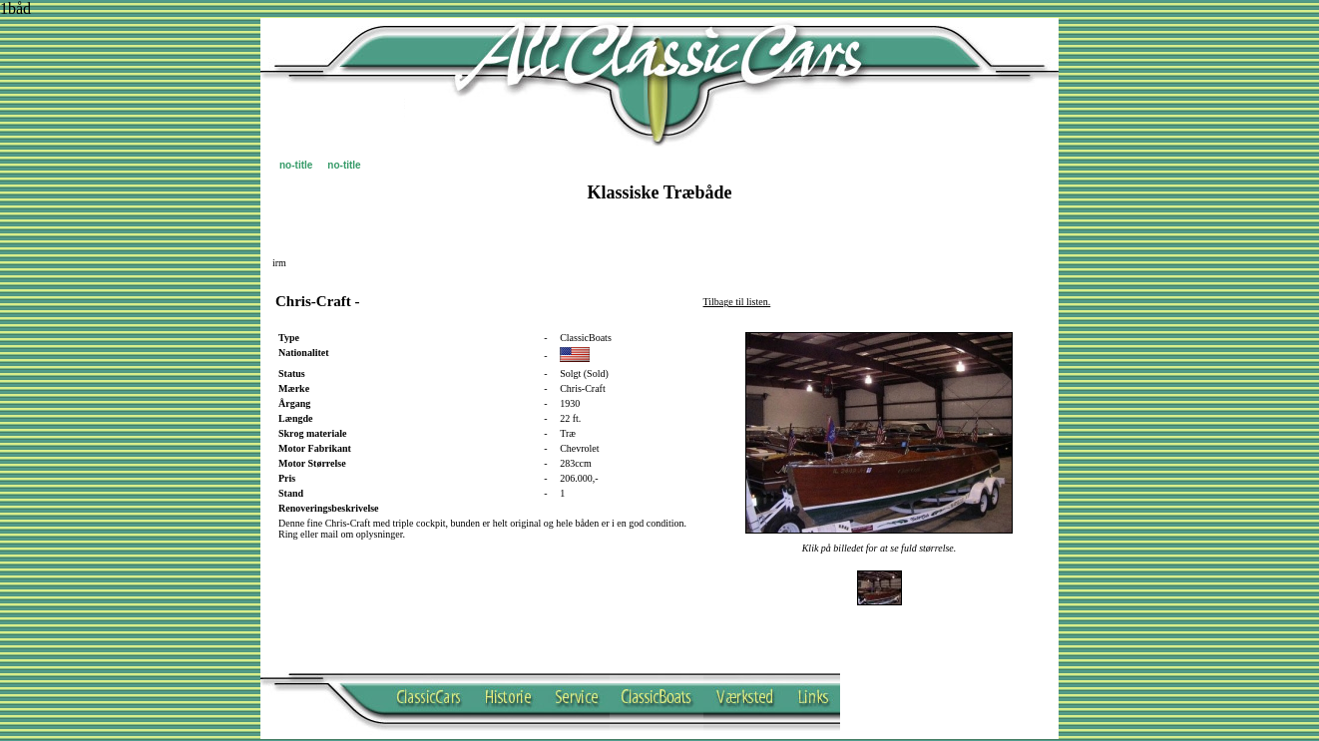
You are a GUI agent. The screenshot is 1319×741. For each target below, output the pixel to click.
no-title (295, 165)
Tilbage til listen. (737, 301)
